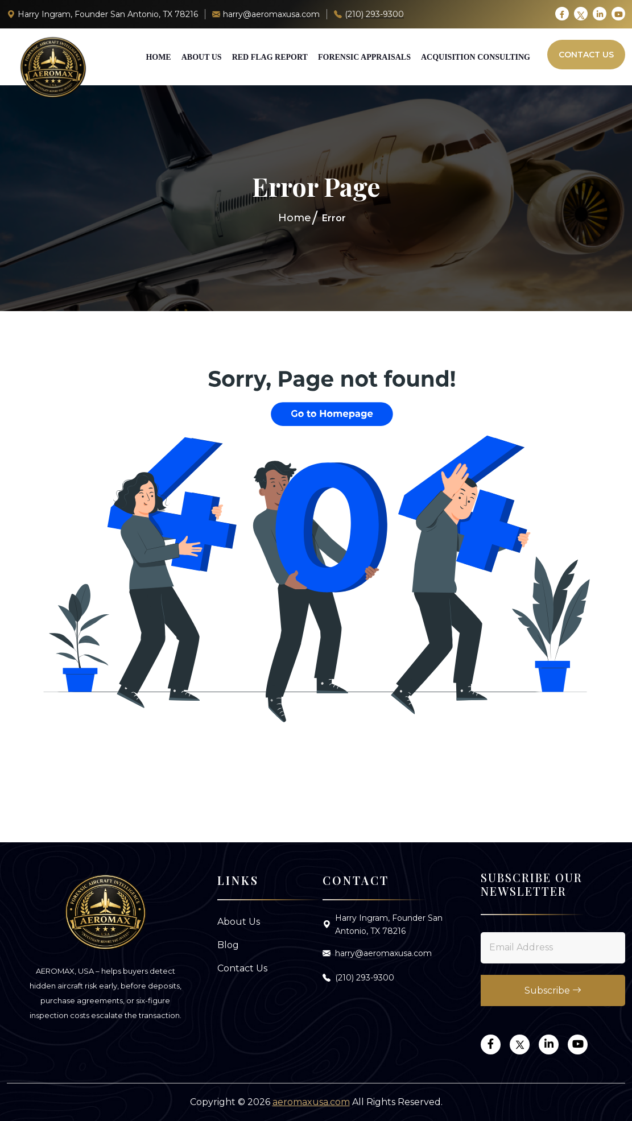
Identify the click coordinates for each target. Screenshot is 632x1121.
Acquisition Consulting (475, 57)
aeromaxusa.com (311, 1102)
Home (158, 57)
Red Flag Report (270, 57)
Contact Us (586, 54)
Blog (228, 945)
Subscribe (552, 990)
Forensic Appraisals (364, 57)
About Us (201, 57)
